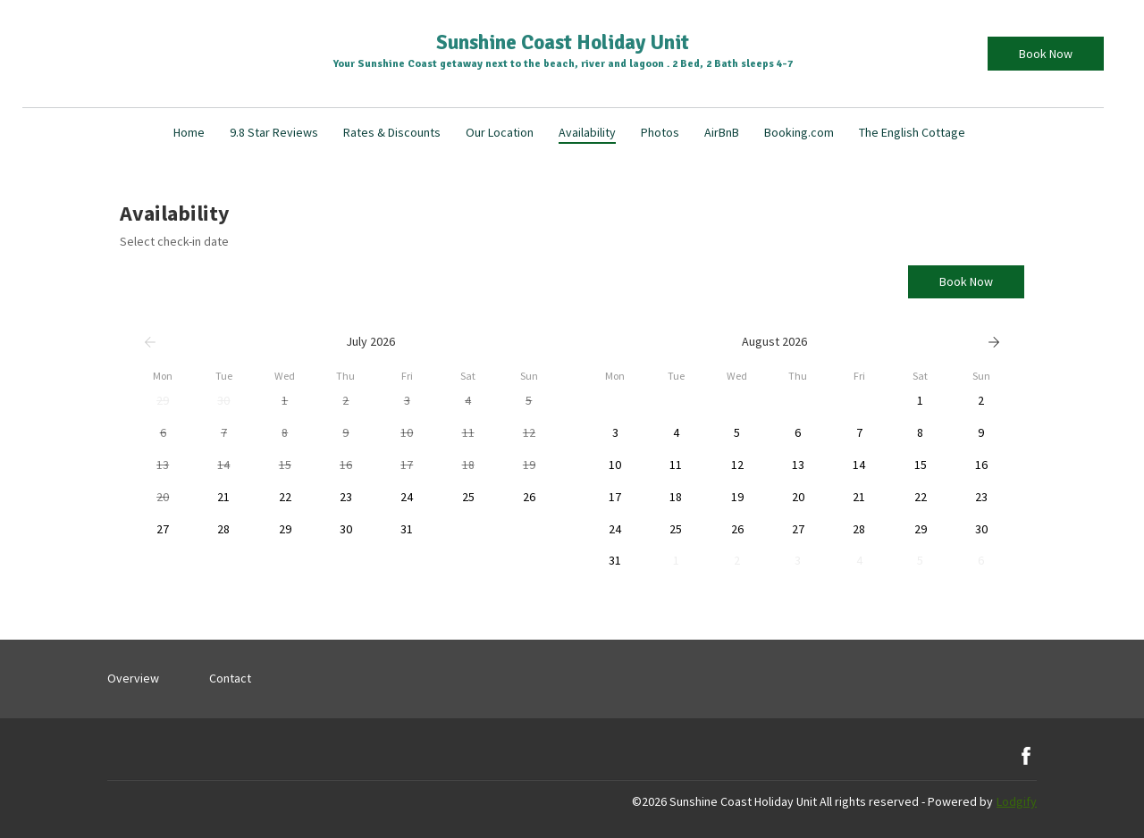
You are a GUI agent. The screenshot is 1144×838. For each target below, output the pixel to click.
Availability (587, 132)
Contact (230, 678)
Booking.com (799, 132)
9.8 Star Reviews (274, 132)
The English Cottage (912, 132)
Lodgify (1017, 801)
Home (189, 132)
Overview (133, 678)
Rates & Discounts (392, 132)
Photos (660, 132)
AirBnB (721, 132)
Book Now (1045, 54)
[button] (162, 401)
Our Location (500, 132)
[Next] (994, 342)
